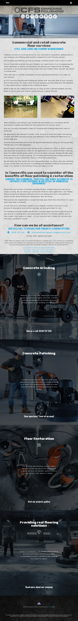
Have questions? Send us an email (39, 416)
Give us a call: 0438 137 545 (39, 331)
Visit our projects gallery (39, 501)
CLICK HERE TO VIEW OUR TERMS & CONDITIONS (39, 248)
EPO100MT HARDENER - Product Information (39, 252)
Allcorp (49, 607)
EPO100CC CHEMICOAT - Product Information (39, 250)
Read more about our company (39, 587)
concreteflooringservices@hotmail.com (49, 232)
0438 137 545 (16, 232)
